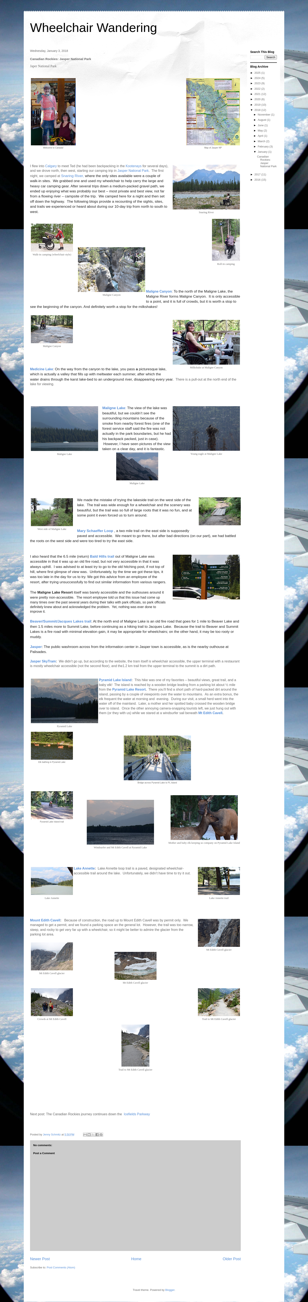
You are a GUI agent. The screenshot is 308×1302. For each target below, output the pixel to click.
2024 (257, 78)
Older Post (232, 1259)
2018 (257, 110)
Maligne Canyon (159, 291)
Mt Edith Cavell (210, 713)
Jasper (36, 647)
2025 (257, 72)
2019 (257, 104)
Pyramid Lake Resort (129, 689)
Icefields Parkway (137, 1114)
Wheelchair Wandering (93, 28)
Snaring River (72, 176)
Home (136, 1259)
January (263, 151)
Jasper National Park (133, 170)
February (264, 146)
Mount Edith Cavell (45, 920)
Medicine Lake (41, 369)
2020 (257, 99)
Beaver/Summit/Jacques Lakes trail (60, 621)
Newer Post (40, 1259)
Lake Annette (84, 868)
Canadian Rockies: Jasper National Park (266, 161)
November (264, 114)
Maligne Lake (113, 408)
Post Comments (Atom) (61, 1267)
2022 (257, 88)
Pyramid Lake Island (115, 680)
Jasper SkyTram (43, 661)
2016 (257, 179)
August (262, 119)
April (261, 135)
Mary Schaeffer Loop (95, 531)
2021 (257, 94)
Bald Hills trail (102, 556)
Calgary (51, 166)
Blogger (170, 1289)
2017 (257, 174)
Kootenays (134, 166)
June (261, 125)
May (261, 130)
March (262, 141)
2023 (257, 83)
